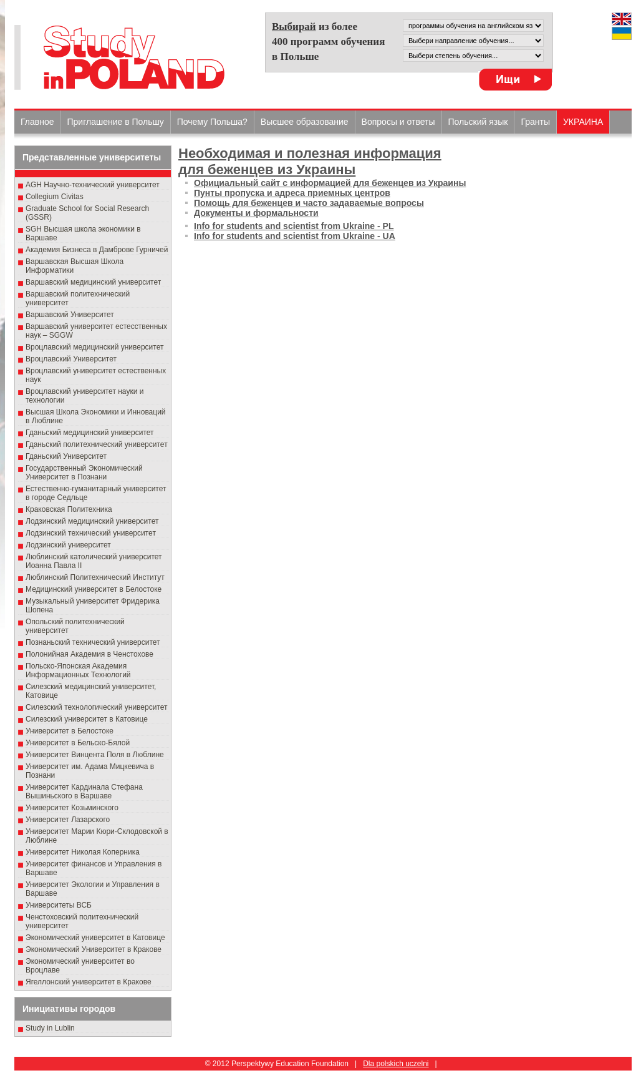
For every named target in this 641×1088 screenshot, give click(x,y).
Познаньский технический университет (93, 642)
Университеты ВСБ (59, 905)
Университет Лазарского (68, 819)
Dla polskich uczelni (395, 1063)
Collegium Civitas (55, 196)
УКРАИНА (583, 122)
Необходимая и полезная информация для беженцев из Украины (309, 161)
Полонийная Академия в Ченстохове (89, 654)
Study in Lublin (50, 1028)
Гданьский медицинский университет (90, 432)
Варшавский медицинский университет (93, 282)
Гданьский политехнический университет (97, 444)
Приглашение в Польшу (115, 122)
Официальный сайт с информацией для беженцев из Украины (330, 183)
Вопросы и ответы (398, 122)
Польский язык (478, 122)
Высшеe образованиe (305, 122)
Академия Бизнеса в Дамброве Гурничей (97, 249)
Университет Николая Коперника (83, 852)
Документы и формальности (256, 213)
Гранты (535, 122)
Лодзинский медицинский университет (92, 521)
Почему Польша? (212, 122)
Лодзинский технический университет (91, 533)
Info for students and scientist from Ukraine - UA (294, 236)
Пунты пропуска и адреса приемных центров (292, 193)
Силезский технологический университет (97, 707)
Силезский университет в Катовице (87, 719)
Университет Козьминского (72, 807)
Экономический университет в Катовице (95, 937)
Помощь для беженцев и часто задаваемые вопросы (309, 203)
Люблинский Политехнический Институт (95, 577)
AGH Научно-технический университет (93, 184)
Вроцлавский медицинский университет (94, 347)
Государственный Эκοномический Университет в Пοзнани (84, 472)
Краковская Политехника (69, 509)
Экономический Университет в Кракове (93, 949)
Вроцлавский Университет (71, 359)
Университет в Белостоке (69, 731)
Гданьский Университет (66, 456)
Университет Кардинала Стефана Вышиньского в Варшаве (84, 791)
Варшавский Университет (70, 314)
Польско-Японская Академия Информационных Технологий (78, 670)
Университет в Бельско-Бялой (78, 742)
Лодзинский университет (68, 545)
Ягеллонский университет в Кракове (89, 982)
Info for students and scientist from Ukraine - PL (293, 226)
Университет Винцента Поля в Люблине (95, 754)
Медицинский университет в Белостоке (93, 589)
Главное (37, 122)
